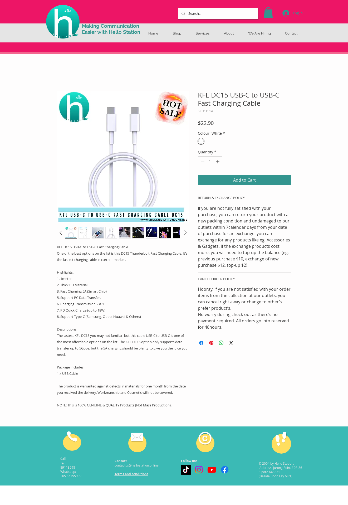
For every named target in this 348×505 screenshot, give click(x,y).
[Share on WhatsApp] (221, 343)
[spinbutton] (210, 161)
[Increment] (218, 161)
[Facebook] (225, 470)
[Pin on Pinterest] (211, 343)
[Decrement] (202, 161)
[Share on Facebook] (201, 343)
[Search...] (217, 13)
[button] (268, 12)
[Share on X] (231, 343)
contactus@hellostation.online (137, 465)
